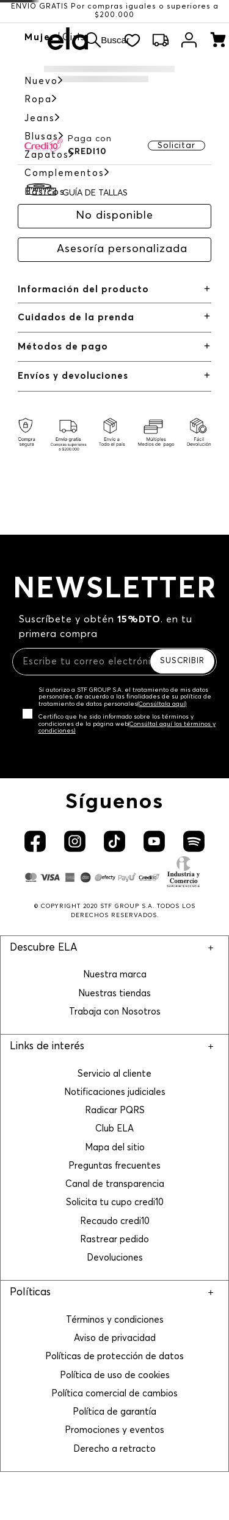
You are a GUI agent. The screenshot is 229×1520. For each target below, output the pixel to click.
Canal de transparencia (114, 1184)
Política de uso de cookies (115, 1375)
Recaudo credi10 (115, 1221)
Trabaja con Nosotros (115, 1011)
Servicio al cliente (114, 1073)
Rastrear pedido (114, 1239)
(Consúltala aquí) (162, 704)
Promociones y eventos (114, 1430)
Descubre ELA (43, 948)
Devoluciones (115, 1257)
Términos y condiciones (115, 1320)
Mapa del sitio (115, 1147)
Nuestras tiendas (114, 993)
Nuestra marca (115, 974)
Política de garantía (114, 1411)
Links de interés (47, 1046)
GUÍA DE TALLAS (95, 193)
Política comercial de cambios (114, 1393)
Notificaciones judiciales (114, 1092)
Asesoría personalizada (122, 249)
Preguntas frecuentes (114, 1165)
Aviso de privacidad (115, 1338)
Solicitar (176, 145)
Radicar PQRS (115, 1110)
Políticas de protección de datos (114, 1356)
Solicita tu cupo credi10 (115, 1202)
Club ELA (114, 1128)
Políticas (30, 1292)
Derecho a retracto (114, 1449)
